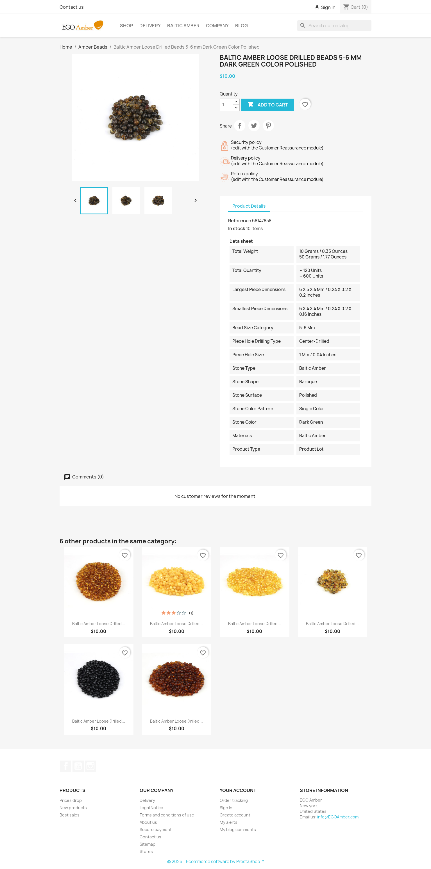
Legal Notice (151, 807)
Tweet (254, 125)
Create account (235, 815)
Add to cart (267, 104)
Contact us (72, 7)
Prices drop (71, 800)
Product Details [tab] (249, 206)
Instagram (90, 766)
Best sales (70, 815)
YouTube (78, 766)
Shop (126, 25)
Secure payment (156, 829)
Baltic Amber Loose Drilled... (98, 623)
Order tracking (234, 800)
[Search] (334, 25)
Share (239, 125)
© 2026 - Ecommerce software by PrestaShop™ (215, 862)
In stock (236, 228)
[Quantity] (226, 105)
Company (217, 25)
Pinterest (268, 125)
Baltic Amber (183, 25)
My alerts (228, 822)
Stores (146, 851)
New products (73, 807)
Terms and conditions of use (167, 815)
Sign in (226, 807)
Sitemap (147, 844)
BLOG (241, 25)
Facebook (65, 766)
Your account (238, 790)
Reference (239, 220)
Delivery (150, 25)
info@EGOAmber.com (338, 817)
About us (148, 822)
